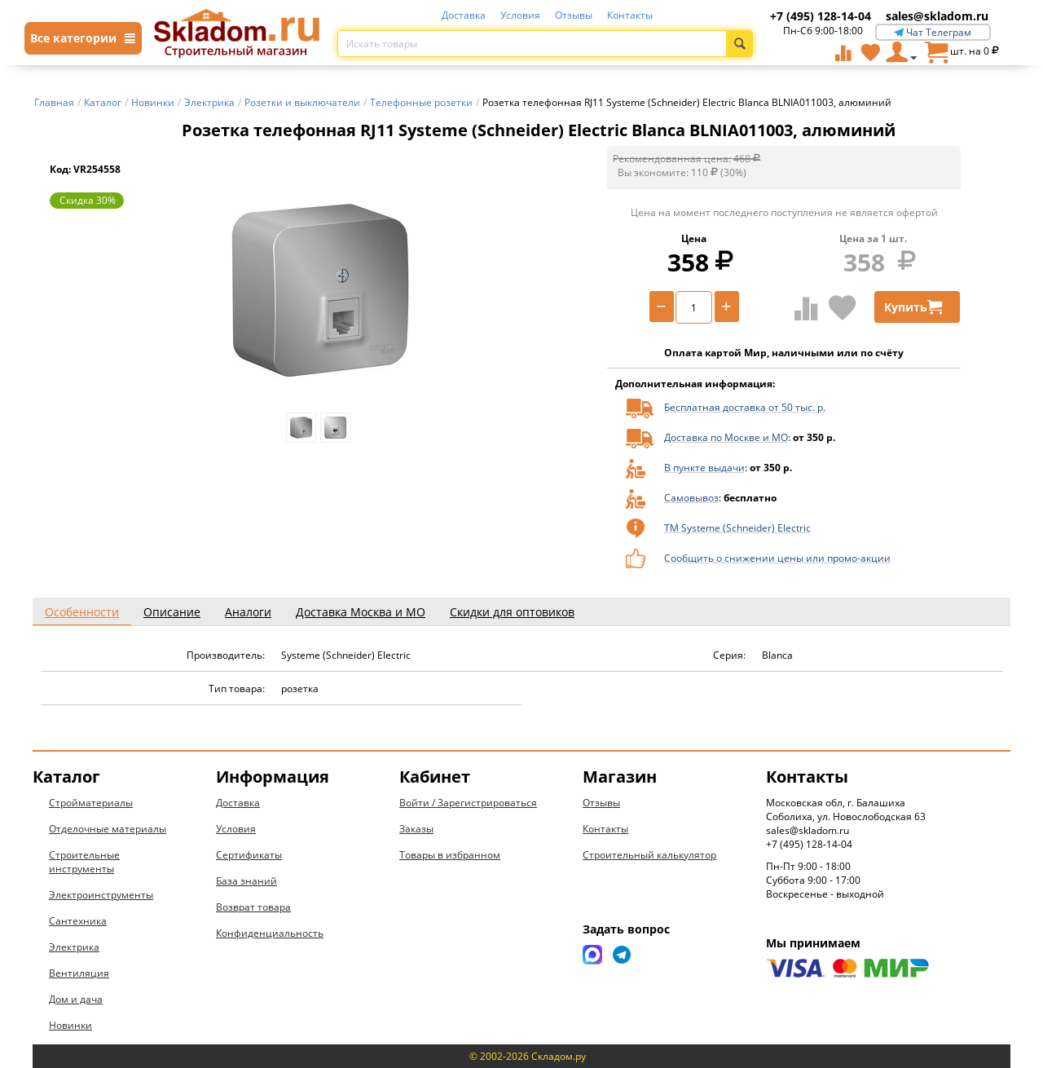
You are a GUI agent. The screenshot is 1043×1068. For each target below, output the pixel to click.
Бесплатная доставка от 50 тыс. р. (744, 407)
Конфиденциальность (269, 933)
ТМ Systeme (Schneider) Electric (737, 528)
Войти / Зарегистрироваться (468, 803)
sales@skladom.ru (937, 16)
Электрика (74, 947)
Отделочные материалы (107, 829)
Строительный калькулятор (649, 855)
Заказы (416, 829)
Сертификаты (249, 855)
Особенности (82, 612)
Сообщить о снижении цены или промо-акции (777, 558)
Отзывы (573, 15)
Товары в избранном (449, 855)
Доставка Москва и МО (360, 612)
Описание (171, 612)
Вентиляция (79, 973)
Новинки (70, 1025)
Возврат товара (253, 907)
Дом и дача (76, 999)
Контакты (630, 15)
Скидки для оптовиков (512, 612)
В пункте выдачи (704, 467)
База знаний (246, 881)
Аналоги (248, 612)
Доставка (464, 15)
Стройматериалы (91, 803)
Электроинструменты (101, 895)
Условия (520, 15)
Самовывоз (691, 498)
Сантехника (78, 921)
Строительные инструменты (84, 862)
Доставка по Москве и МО (726, 437)
